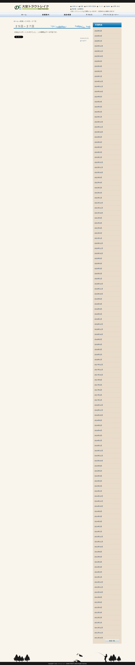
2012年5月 (98, 602)
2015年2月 (98, 486)
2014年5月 (98, 511)
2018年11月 (99, 329)
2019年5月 (98, 299)
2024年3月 (98, 107)
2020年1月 (98, 279)
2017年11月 (99, 370)
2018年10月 (99, 334)
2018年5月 (98, 339)
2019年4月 (98, 304)
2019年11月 (99, 289)
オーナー (83, 41)
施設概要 (67, 14)
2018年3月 (98, 349)
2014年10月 (99, 506)
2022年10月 (99, 172)
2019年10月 (99, 294)
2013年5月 (98, 557)
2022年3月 (98, 188)
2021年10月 (99, 213)
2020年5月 (98, 258)
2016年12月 (99, 405)
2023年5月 (98, 137)
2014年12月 (99, 496)
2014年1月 (98, 531)
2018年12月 (99, 324)
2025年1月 (98, 76)
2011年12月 (99, 628)
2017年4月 (98, 385)
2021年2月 (98, 233)
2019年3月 (98, 309)
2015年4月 (98, 476)
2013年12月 (99, 537)
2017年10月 (99, 375)
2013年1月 (98, 577)
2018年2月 (98, 354)
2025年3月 (98, 66)
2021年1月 (98, 238)
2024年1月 (98, 117)
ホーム (16, 21)
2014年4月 (98, 516)
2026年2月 (98, 36)
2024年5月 (98, 97)
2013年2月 (98, 572)
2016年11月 (99, 410)
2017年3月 (98, 390)
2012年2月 (98, 617)
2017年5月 (98, 380)
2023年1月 (98, 157)
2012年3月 (98, 612)
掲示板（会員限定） (78, 9)
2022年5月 (98, 177)
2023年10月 (99, 132)
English (108, 6)
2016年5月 (98, 425)
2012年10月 (99, 592)
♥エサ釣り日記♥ (91, 6)
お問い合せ (116, 6)
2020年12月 (99, 243)
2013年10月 (99, 547)
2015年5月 (98, 471)
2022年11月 (99, 167)
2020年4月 (98, 263)
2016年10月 (99, 415)
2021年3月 (98, 228)
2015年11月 (99, 456)
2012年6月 (98, 597)
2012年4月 (98, 607)
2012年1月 (98, 622)
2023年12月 (99, 122)
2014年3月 (98, 521)
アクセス (89, 14)
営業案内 (46, 14)
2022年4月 (98, 182)
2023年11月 (99, 127)
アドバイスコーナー (111, 14)
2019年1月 (98, 319)
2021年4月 (98, 223)
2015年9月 (98, 466)
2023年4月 (98, 142)
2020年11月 (99, 248)
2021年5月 (98, 218)
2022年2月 (98, 193)
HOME (24, 14)
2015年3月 (98, 481)
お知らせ (75, 6)
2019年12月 (99, 284)
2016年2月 (98, 440)
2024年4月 (98, 102)
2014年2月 (98, 526)
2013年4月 (98, 562)
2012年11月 (99, 587)
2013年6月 (98, 552)
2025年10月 (99, 56)
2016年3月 (98, 435)
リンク (101, 6)
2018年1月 (98, 359)
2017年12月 (99, 365)
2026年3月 (98, 31)
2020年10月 (99, 253)
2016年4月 (98, 430)
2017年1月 (98, 400)
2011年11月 (99, 633)
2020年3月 (98, 268)
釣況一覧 (112, 641)
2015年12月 (99, 451)
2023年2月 (98, 152)
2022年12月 (99, 162)
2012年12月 (99, 582)
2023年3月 (98, 147)
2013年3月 (98, 567)
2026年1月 (98, 41)
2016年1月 (98, 445)
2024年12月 (99, 81)
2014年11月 (99, 501)
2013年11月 (99, 542)
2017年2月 (98, 395)
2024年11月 (99, 86)
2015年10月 (99, 461)
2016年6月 (98, 420)
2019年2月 (98, 314)
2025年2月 (98, 71)
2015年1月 (98, 491)
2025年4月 (98, 61)
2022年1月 (98, 198)
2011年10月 (99, 638)
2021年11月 (99, 208)
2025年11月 (99, 51)
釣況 (81, 6)
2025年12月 (99, 46)
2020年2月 (98, 273)
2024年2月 (98, 112)
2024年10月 (99, 91)
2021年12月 (99, 203)
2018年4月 (98, 344)
